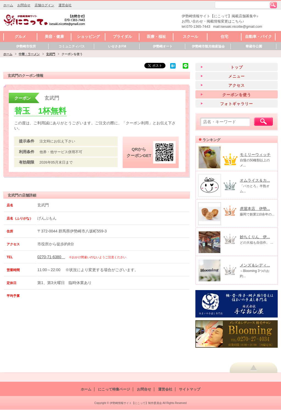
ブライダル (122, 36)
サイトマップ (189, 389)
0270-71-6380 (51, 257)
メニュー (236, 76)
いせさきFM (117, 46)
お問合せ (23, 5)
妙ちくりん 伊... (255, 237)
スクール (190, 36)
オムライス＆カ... (255, 180)
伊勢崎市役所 (26, 46)
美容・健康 (54, 36)
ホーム (8, 5)
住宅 (224, 36)
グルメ (20, 36)
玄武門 (50, 54)
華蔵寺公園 (254, 46)
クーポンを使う (236, 94)
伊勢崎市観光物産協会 (208, 46)
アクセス (236, 85)
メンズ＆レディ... (255, 265)
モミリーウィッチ (255, 154)
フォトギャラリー (236, 104)
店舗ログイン (44, 5)
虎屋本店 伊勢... (255, 208)
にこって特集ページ (114, 389)
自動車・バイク (258, 36)
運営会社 (65, 5)
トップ (237, 67)
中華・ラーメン (29, 54)
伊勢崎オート (163, 46)
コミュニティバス (71, 46)
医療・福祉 (156, 36)
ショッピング (88, 36)
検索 (273, 5)
